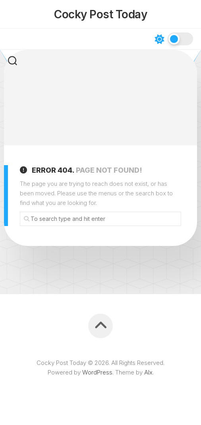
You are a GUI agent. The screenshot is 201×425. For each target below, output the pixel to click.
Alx (148, 372)
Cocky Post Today (100, 14)
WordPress (97, 372)
